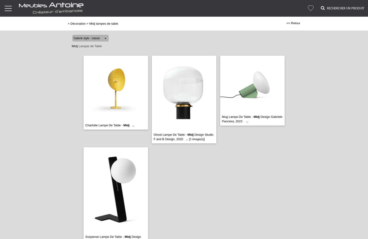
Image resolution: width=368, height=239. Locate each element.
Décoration (78, 23)
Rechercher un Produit (342, 8)
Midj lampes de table (103, 23)
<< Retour (293, 23)
